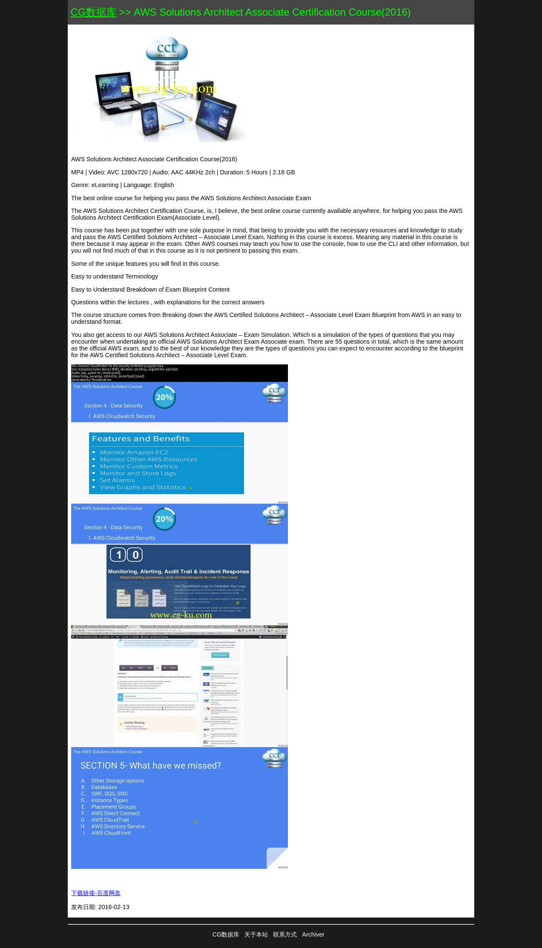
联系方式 (285, 934)
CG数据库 (93, 12)
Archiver (313, 934)
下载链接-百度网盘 (96, 893)
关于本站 (256, 934)
